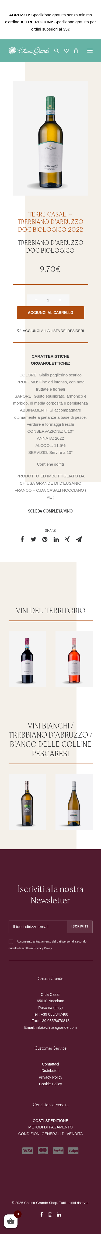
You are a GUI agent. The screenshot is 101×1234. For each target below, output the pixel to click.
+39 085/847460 (54, 1014)
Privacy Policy (42, 948)
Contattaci (50, 1064)
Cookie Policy (50, 1084)
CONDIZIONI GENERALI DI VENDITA (50, 1134)
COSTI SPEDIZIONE (50, 1121)
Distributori (50, 1070)
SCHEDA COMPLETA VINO (50, 519)
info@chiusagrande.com (56, 1027)
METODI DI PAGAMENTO (50, 1127)
